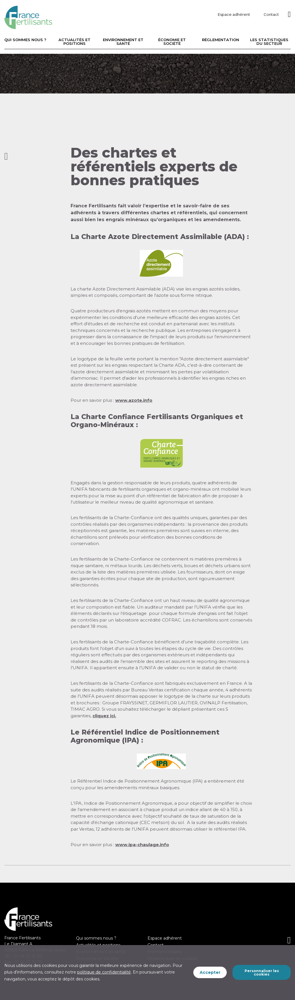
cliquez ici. (104, 715)
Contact (271, 14)
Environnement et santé (123, 41)
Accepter (210, 972)
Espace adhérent (234, 14)
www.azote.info (133, 400)
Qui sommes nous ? (25, 40)
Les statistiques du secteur (269, 41)
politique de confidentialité (104, 972)
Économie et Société (172, 41)
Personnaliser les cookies (262, 972)
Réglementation (220, 40)
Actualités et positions (74, 41)
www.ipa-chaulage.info (142, 844)
